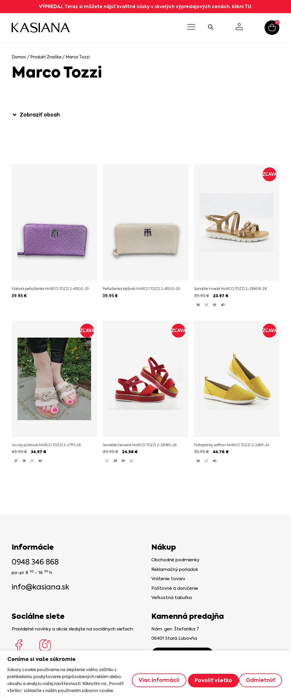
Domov (19, 57)
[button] (191, 27)
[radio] (198, 305)
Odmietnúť (204, 676)
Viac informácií (150, 676)
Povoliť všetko (257, 676)
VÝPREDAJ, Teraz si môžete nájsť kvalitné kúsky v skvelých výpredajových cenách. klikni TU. (145, 6)
